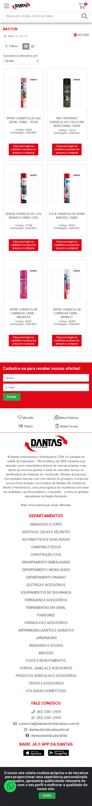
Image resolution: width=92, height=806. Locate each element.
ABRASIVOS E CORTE (46, 524)
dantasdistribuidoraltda (46, 736)
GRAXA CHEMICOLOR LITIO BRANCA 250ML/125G (23, 215)
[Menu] (6, 6)
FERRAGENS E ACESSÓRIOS (46, 600)
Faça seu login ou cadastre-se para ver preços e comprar (23, 149)
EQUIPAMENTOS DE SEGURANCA (46, 592)
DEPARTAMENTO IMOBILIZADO (46, 570)
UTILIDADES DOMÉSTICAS (46, 691)
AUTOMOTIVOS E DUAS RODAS (46, 540)
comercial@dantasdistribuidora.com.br (46, 724)
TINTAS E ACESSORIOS (46, 683)
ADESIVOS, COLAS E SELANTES (46, 532)
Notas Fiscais (66, 426)
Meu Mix (25, 417)
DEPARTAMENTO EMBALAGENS (46, 562)
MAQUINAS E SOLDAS (46, 645)
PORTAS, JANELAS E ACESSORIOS (46, 668)
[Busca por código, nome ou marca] (41, 16)
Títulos (25, 426)
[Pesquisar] (84, 16)
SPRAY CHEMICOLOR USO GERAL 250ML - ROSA (23, 120)
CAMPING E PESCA (46, 547)
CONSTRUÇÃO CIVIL (46, 555)
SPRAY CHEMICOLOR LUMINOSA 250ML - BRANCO (67, 313)
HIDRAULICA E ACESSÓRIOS (46, 623)
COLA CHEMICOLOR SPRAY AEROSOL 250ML (67, 215)
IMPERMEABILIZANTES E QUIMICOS (46, 630)
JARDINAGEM (46, 638)
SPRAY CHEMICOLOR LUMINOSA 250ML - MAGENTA (24, 313)
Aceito (47, 798)
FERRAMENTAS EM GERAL (46, 608)
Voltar (81, 35)
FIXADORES (46, 615)
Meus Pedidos (66, 417)
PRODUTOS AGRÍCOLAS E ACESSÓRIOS (46, 676)
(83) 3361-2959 (46, 718)
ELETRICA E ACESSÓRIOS (46, 585)
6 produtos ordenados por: (20, 56)
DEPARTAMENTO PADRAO (46, 577)
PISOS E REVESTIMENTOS (46, 661)
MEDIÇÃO (46, 653)
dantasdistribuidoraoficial (46, 730)
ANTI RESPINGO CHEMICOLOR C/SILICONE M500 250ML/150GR (66, 122)
